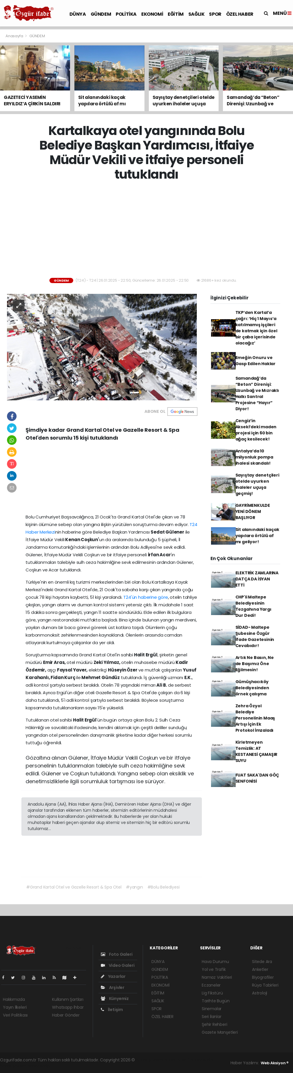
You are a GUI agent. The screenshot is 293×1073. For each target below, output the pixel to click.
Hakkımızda (14, 999)
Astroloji (259, 993)
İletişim (112, 1009)
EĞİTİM (176, 14)
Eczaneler (211, 985)
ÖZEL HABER (239, 14)
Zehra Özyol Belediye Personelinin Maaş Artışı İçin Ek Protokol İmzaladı (255, 718)
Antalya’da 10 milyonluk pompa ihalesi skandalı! (254, 457)
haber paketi (176, 1060)
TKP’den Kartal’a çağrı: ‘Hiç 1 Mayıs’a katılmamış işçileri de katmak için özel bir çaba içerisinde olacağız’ (256, 328)
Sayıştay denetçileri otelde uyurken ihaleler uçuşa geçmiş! (257, 484)
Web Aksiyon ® (275, 1063)
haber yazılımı (149, 1060)
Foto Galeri (117, 954)
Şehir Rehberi (214, 1024)
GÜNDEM (101, 14)
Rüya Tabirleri (265, 985)
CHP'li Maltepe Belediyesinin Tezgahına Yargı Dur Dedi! (253, 606)
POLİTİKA (126, 14)
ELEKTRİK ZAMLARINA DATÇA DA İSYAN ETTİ (257, 579)
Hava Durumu (215, 961)
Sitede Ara (262, 961)
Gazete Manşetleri (220, 1032)
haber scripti (202, 1060)
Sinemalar (211, 1009)
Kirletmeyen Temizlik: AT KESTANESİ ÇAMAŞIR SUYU (256, 751)
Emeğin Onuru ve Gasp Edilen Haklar (255, 361)
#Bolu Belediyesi (163, 887)
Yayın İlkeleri (14, 1007)
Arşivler (112, 987)
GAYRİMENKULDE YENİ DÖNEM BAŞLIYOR (252, 511)
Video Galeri (117, 965)
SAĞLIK (196, 14)
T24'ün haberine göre (145, 597)
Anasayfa (15, 36)
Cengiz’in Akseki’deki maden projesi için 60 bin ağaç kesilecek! (256, 430)
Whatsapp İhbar (67, 1007)
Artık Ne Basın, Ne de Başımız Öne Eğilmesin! (254, 664)
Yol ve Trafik (214, 969)
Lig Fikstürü (212, 993)
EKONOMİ (152, 14)
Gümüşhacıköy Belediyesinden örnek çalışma (252, 688)
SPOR (215, 14)
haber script (39, 1066)
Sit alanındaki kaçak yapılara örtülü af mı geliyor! (257, 536)
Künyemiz (115, 998)
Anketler (260, 969)
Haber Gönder (66, 1015)
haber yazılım (13, 1066)
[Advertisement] (148, 230)
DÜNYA (77, 14)
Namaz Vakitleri (217, 977)
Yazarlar (113, 976)
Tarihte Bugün (216, 1001)
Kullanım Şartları (67, 999)
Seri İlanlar (211, 1016)
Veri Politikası (15, 1015)
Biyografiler (263, 977)
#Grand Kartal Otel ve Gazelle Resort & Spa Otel (74, 887)
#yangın (134, 887)
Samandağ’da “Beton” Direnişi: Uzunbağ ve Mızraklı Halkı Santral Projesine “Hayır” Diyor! (257, 393)
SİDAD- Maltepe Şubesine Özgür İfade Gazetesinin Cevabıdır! (254, 636)
